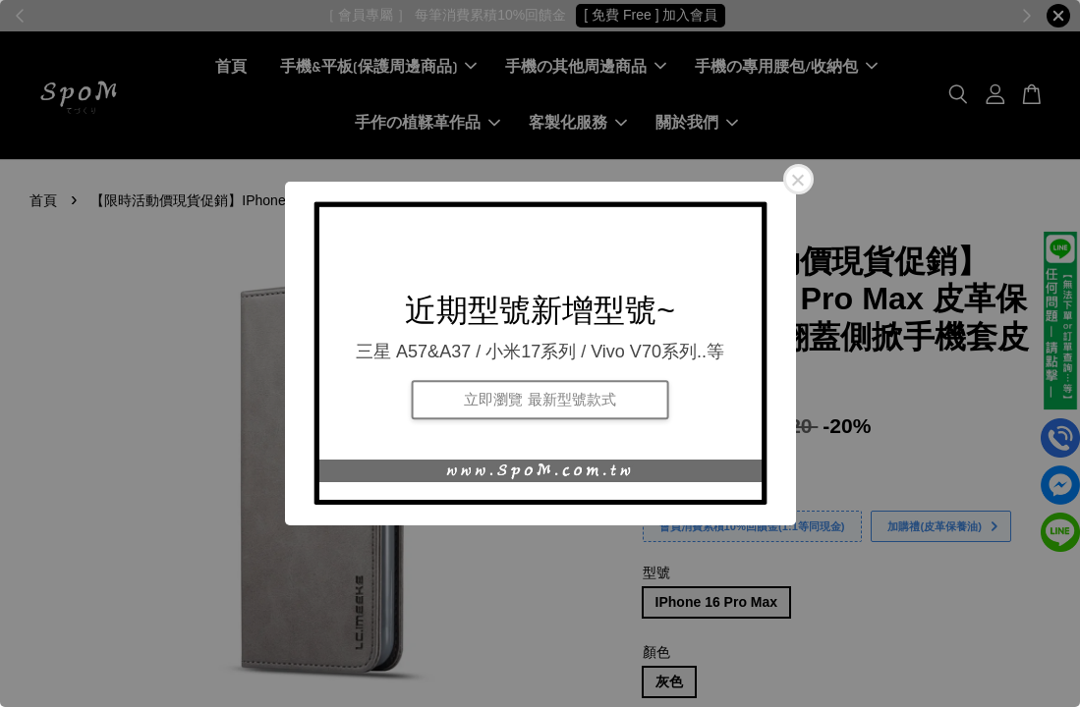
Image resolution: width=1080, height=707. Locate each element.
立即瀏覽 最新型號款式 (539, 399)
